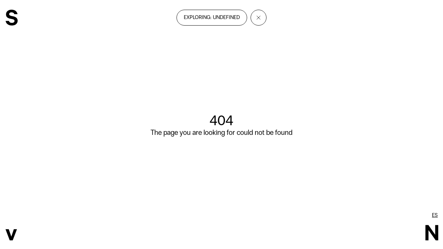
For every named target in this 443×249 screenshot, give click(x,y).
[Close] (258, 17)
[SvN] (12, 18)
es (435, 215)
